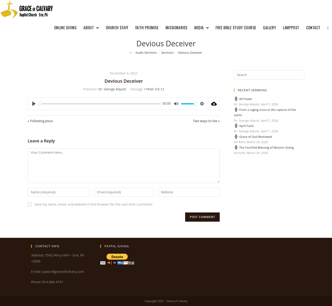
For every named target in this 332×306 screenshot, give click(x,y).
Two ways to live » (206, 121)
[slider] (100, 104)
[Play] (34, 103)
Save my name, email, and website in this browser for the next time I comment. (94, 204)
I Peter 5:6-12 (154, 89)
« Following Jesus (40, 121)
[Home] (130, 52)
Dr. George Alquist (112, 89)
